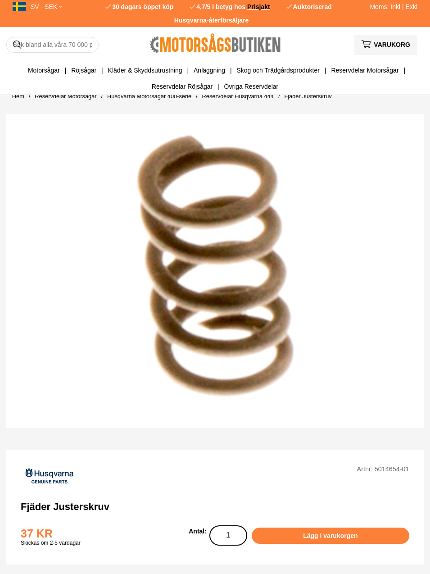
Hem (18, 96)
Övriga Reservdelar (251, 86)
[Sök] (52, 45)
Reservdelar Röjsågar (182, 86)
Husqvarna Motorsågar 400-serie (149, 96)
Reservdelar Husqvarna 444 (238, 96)
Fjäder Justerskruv (307, 96)
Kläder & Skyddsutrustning (145, 70)
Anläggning (209, 70)
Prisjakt (258, 6)
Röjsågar (83, 70)
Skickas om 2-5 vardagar (51, 543)
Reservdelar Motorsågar (364, 70)
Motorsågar (44, 70)
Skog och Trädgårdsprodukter (278, 70)
